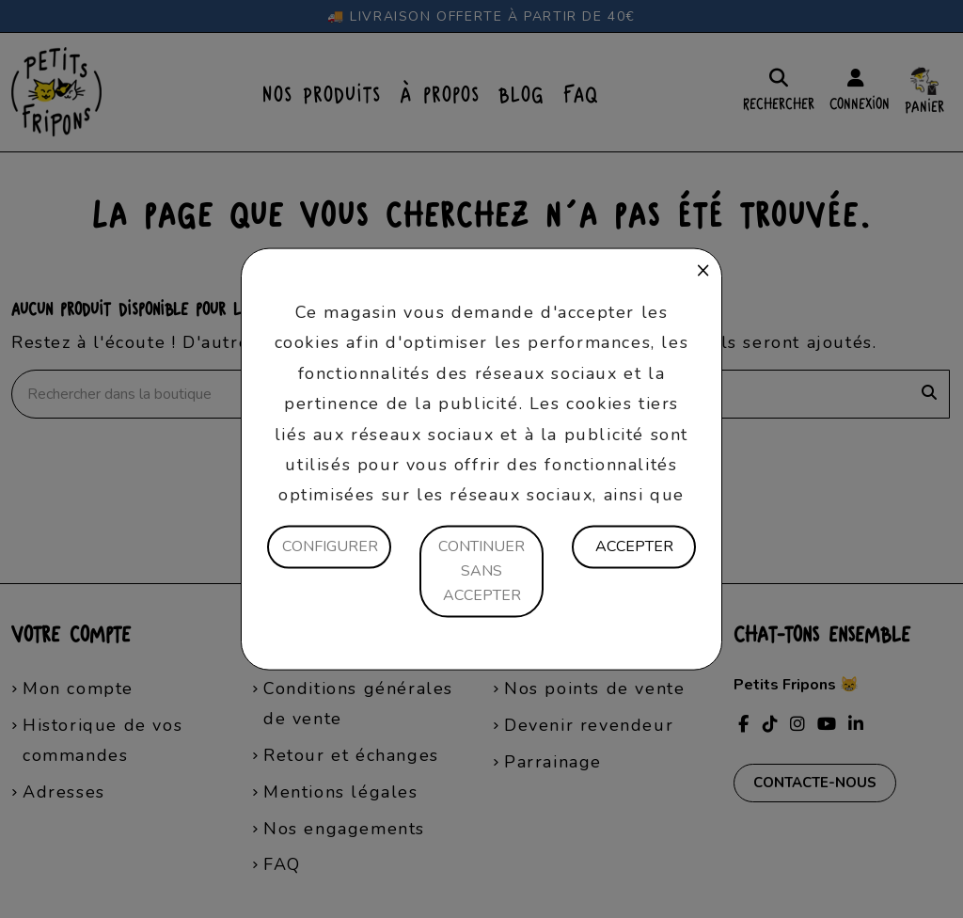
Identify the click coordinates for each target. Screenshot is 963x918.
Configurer (330, 546)
